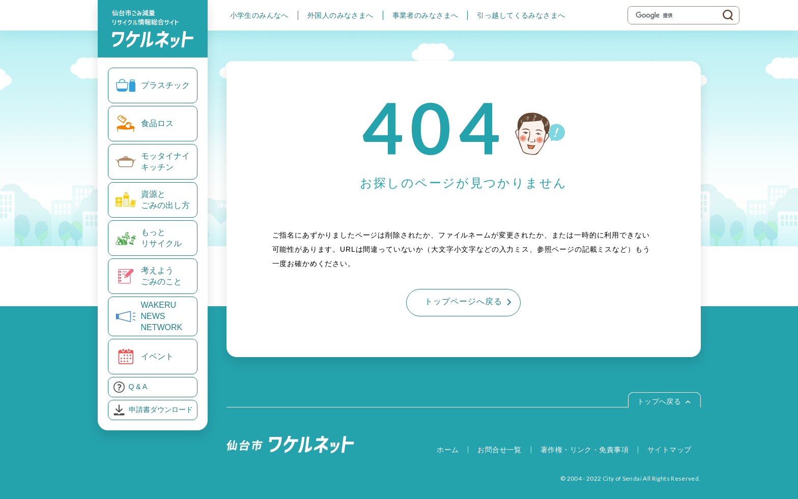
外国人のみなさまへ (340, 15)
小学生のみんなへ (259, 15)
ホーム (448, 449)
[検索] (676, 15)
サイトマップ (669, 449)
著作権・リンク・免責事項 (584, 449)
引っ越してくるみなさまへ (521, 15)
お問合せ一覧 (499, 449)
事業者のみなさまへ (425, 15)
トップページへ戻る (463, 301)
